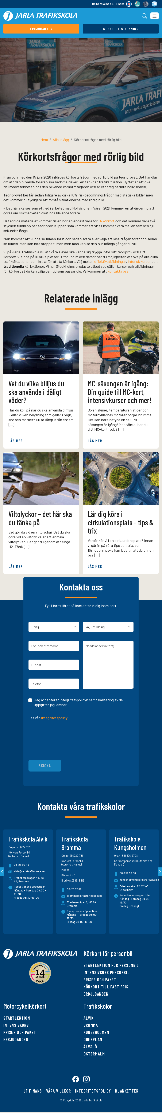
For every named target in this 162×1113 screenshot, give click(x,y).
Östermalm (94, 1053)
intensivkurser (139, 261)
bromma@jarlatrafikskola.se (81, 896)
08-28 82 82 (71, 889)
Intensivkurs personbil (107, 972)
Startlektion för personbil (111, 965)
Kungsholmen (96, 1032)
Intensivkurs (16, 1025)
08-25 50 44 (18, 865)
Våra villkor (58, 1091)
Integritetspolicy (54, 717)
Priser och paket (100, 979)
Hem (44, 139)
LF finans (33, 1091)
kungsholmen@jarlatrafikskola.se (137, 880)
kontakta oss (118, 271)
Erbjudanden (96, 993)
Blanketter (126, 1091)
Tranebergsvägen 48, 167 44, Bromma (29, 879)
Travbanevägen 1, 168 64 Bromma (81, 904)
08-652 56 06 (125, 873)
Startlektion (16, 1017)
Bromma (91, 1025)
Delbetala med (112, 4)
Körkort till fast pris (106, 986)
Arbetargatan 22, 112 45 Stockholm (134, 887)
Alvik (89, 1017)
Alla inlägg (61, 139)
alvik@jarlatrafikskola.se (26, 872)
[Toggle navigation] (154, 15)
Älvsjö (90, 1046)
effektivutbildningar (110, 261)
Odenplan (93, 1039)
